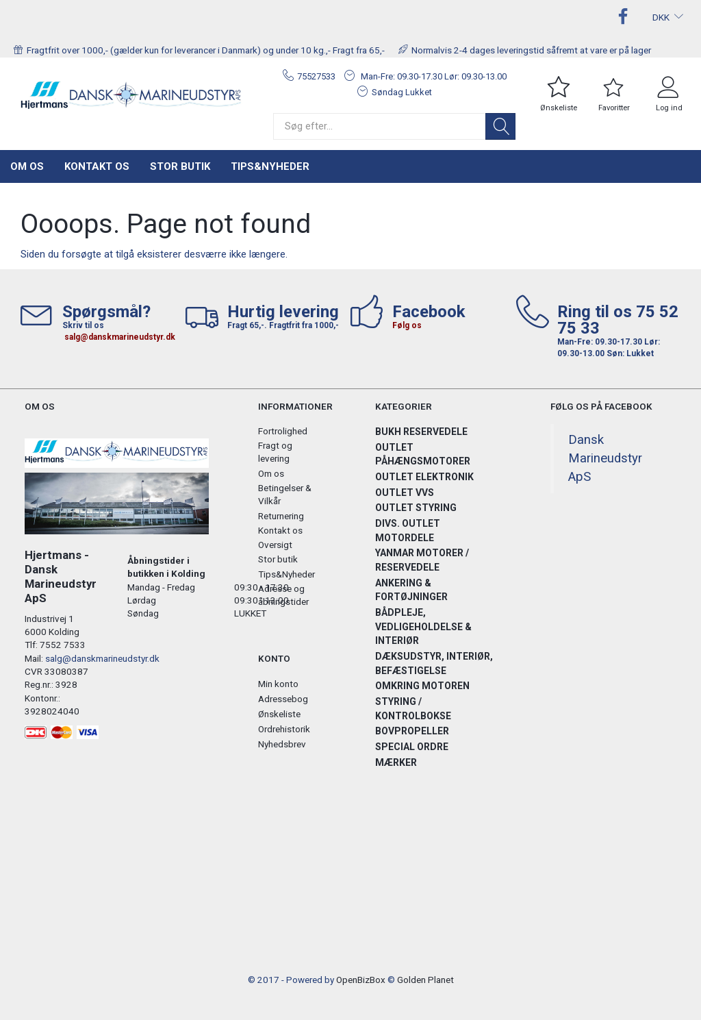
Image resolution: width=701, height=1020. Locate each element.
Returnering (281, 515)
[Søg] (500, 126)
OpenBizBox (360, 979)
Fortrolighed (282, 430)
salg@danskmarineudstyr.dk (119, 337)
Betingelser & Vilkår (284, 494)
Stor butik (180, 166)
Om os (27, 166)
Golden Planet (425, 979)
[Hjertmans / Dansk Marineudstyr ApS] (131, 95)
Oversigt (275, 544)
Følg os (407, 325)
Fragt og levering (275, 452)
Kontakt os (96, 166)
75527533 (316, 76)
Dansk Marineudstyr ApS (605, 458)
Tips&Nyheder (270, 166)
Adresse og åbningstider (283, 595)
